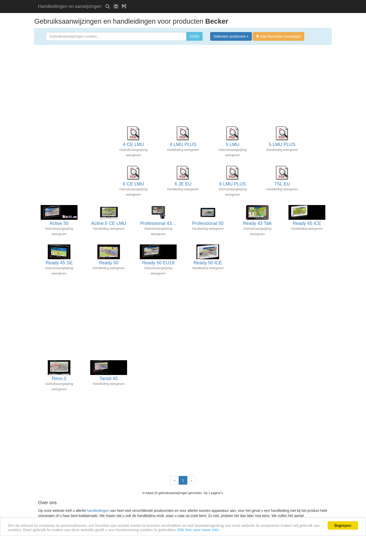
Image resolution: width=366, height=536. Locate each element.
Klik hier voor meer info (198, 530)
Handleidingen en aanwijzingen (69, 6)
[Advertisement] (189, 2)
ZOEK (194, 36)
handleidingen (98, 511)
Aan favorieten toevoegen (278, 36)
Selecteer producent (231, 36)
